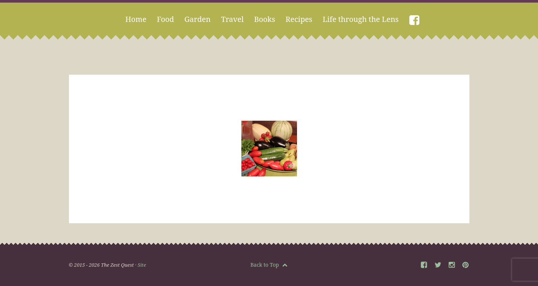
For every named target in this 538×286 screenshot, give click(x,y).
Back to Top (268, 264)
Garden (197, 19)
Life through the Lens (361, 19)
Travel (232, 19)
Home (135, 19)
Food (165, 19)
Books (264, 19)
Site (142, 264)
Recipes (298, 19)
